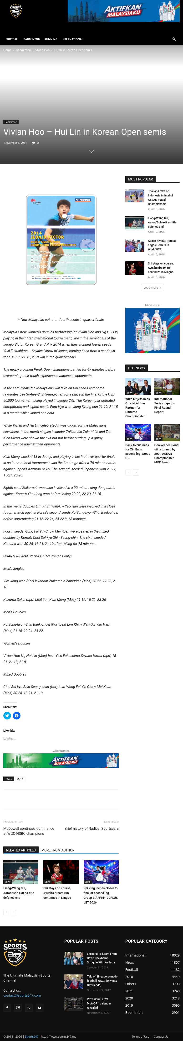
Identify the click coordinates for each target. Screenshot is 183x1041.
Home (7, 50)
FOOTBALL (12, 39)
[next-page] (14, 912)
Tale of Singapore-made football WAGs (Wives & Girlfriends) (102, 981)
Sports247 (32, 1037)
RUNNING (50, 39)
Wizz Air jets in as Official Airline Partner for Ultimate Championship (137, 407)
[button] (174, 39)
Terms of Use (140, 1037)
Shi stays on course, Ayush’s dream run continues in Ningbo (57, 892)
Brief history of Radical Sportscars (92, 828)
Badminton (23, 50)
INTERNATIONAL (72, 39)
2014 (20, 779)
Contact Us (161, 1037)
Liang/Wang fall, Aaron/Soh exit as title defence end (18, 892)
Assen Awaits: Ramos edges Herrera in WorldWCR (162, 245)
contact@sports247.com (22, 995)
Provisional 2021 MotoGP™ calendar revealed (99, 1003)
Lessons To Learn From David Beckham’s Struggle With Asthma (102, 958)
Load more (153, 287)
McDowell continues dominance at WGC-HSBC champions (28, 831)
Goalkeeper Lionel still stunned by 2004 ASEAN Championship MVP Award (166, 453)
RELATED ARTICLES (21, 850)
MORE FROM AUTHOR (57, 850)
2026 (7, 882)
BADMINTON (31, 39)
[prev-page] (6, 912)
